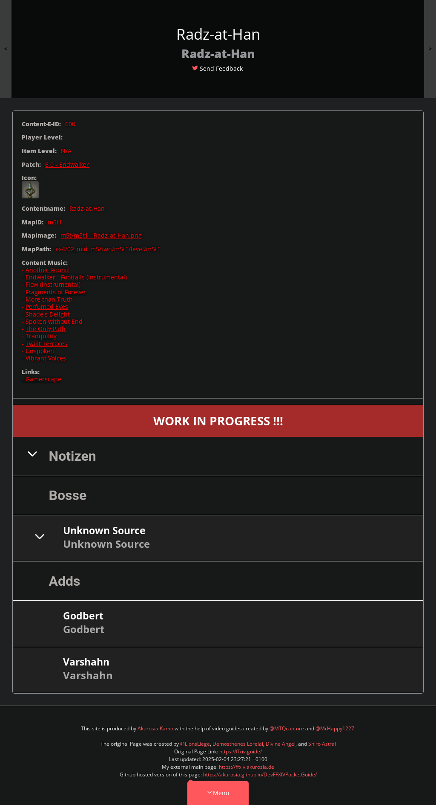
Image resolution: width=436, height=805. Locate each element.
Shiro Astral (322, 743)
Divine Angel (280, 743)
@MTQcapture (287, 728)
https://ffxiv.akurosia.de (246, 766)
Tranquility (41, 336)
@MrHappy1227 (335, 728)
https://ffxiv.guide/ (240, 751)
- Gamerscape (41, 379)
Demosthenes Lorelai (237, 743)
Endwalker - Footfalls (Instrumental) (76, 277)
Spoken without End (54, 321)
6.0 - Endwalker (67, 164)
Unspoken (40, 351)
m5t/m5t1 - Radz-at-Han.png (101, 235)
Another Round (47, 269)
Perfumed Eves (47, 306)
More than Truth (49, 299)
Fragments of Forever (56, 292)
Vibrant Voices (46, 358)
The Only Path (46, 328)
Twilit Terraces (46, 343)
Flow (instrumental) (53, 284)
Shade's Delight (48, 314)
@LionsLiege (195, 743)
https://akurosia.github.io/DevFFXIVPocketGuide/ (260, 774)
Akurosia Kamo (155, 728)
